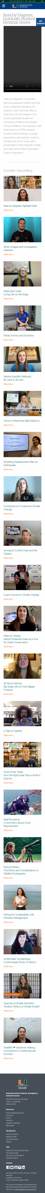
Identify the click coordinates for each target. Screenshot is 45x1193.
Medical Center (11, 1137)
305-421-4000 (11, 1104)
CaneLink (9, 1120)
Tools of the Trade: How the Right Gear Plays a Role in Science (22, 775)
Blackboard (10, 1125)
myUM (8, 1118)
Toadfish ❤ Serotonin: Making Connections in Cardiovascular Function (20, 1050)
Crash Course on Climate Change (21, 595)
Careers (9, 1142)
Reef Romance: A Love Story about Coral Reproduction (17, 822)
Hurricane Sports (12, 1139)
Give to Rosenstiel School (15, 1113)
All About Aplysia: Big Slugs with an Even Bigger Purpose (19, 686)
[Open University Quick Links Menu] (42, 1)
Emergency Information (13, 1178)
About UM (9, 1115)
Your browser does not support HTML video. (22, 59)
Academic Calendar (13, 1123)
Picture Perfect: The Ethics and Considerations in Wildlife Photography (21, 870)
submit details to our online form (25, 1189)
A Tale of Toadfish (13, 731)
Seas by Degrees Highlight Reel (20, 206)
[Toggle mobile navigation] (3, 5)
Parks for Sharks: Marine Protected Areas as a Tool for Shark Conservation (21, 639)
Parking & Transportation (15, 1155)
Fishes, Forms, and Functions (19, 335)
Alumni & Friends (12, 1134)
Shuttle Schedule (12, 1158)
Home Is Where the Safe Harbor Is (22, 421)
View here (9, 210)
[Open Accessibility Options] (3, 1)
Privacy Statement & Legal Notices (17, 1180)
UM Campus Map (12, 1153)
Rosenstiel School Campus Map (17, 1150)
